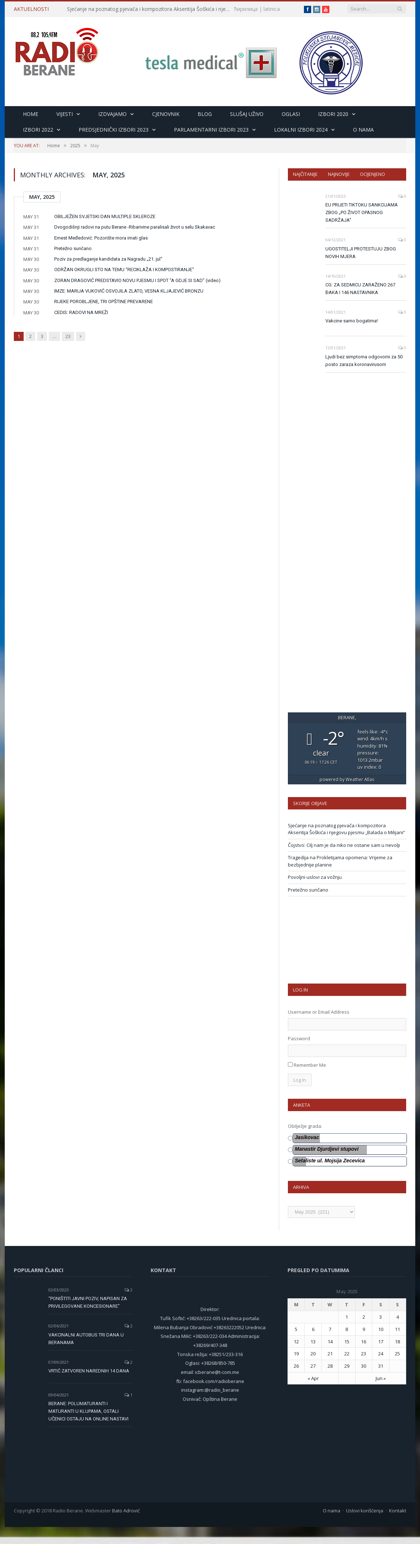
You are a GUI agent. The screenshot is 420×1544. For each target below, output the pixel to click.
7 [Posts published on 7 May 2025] (330, 1329)
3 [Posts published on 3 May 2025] (380, 1317)
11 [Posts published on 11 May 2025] (397, 1329)
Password (299, 1038)
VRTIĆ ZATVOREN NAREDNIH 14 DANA (88, 1371)
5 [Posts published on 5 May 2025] (296, 1329)
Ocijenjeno (372, 174)
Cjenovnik (165, 113)
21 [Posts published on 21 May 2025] (330, 1353)
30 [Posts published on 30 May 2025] (363, 1366)
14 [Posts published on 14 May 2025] (330, 1341)
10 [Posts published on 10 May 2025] (380, 1329)
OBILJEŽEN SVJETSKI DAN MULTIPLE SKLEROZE (104, 216)
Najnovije (339, 174)
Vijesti (64, 113)
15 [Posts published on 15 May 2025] (346, 1341)
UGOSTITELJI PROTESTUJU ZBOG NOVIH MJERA (360, 252)
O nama (363, 129)
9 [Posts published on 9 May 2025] (363, 1329)
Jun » (381, 1378)
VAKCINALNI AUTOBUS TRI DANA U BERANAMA (86, 1338)
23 (68, 336)
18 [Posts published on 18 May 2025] (397, 1341)
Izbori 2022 (38, 129)
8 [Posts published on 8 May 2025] (346, 1329)
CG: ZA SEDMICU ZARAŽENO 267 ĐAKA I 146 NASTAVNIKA (360, 288)
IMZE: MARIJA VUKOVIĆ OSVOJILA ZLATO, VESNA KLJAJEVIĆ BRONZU (128, 291)
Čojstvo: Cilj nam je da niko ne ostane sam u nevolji (344, 845)
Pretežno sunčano (73, 248)
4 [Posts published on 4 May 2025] (397, 1317)
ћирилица (246, 8)
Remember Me (310, 1065)
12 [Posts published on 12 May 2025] (296, 1341)
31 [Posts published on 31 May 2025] (380, 1366)
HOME (30, 113)
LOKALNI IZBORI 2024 (301, 129)
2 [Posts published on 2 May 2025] (363, 1317)
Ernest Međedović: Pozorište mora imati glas (101, 238)
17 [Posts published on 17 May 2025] (380, 1341)
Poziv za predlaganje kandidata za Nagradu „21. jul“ (108, 259)
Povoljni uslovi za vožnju (315, 877)
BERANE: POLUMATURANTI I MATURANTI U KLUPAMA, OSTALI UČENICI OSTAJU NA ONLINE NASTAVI (88, 1411)
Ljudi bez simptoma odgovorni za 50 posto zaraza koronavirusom (364, 360)
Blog (205, 113)
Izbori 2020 (333, 113)
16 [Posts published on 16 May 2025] (363, 1341)
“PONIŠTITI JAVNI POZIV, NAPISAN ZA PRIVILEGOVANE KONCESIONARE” (87, 1302)
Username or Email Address (318, 1012)
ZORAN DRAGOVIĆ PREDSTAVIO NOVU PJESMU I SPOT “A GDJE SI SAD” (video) (137, 280)
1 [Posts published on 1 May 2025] (346, 1317)
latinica (272, 8)
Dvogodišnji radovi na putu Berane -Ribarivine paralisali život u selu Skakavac (134, 227)
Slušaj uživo (247, 113)
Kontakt (397, 1510)
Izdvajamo (112, 113)
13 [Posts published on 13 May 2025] (313, 1341)
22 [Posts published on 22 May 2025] (346, 1353)
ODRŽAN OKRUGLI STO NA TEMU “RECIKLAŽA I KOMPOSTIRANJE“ (124, 269)
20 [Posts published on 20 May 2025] (313, 1353)
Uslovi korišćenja (364, 1510)
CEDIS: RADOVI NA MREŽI (81, 312)
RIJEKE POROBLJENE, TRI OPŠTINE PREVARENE (103, 301)
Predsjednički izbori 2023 (113, 129)
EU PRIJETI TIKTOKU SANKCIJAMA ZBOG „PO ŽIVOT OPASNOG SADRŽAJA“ (361, 212)
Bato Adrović (126, 1510)
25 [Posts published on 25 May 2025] (397, 1353)
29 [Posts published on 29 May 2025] (346, 1366)
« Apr (313, 1378)
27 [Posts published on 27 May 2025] (313, 1366)
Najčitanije (305, 174)
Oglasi (291, 113)
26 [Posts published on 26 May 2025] (296, 1366)
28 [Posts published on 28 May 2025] (330, 1366)
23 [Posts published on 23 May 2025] (363, 1353)
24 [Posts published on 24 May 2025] (380, 1353)
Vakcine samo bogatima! (351, 320)
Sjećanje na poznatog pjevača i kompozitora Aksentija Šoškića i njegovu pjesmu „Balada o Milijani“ (150, 9)
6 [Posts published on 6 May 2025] (313, 1329)
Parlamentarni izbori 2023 (211, 129)
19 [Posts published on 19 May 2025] (296, 1353)
